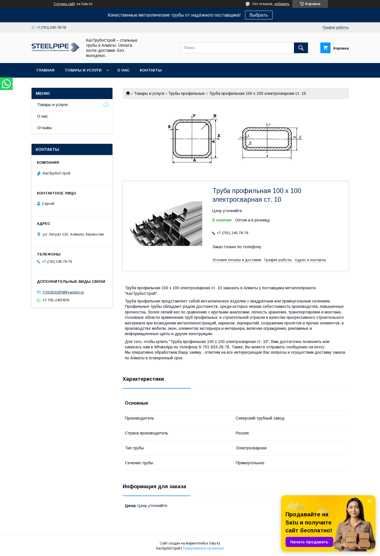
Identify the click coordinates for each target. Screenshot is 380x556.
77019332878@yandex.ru (63, 292)
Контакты (151, 70)
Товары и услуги (83, 70)
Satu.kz (215, 543)
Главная (46, 70)
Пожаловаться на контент (203, 548)
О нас (123, 70)
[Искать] (301, 47)
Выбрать (258, 15)
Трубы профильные (186, 93)
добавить (281, 4)
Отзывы (44, 127)
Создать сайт (64, 4)
